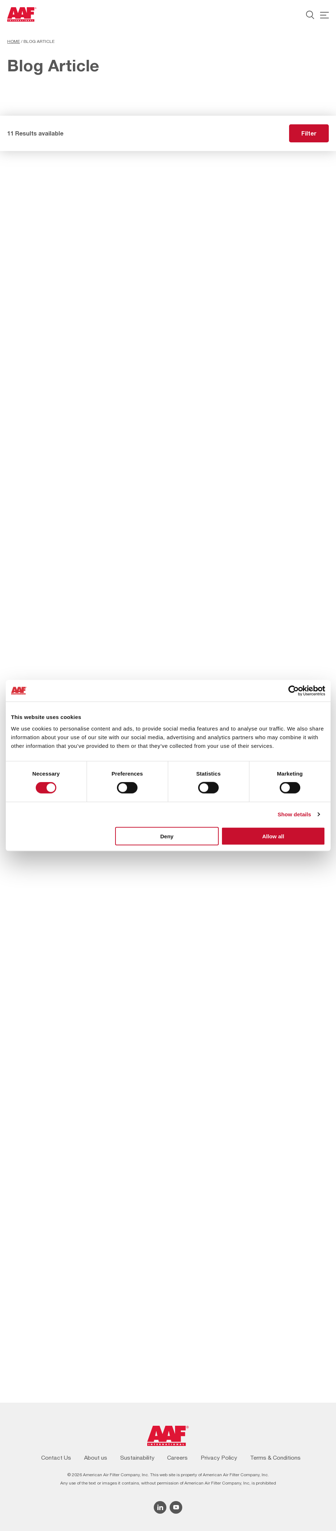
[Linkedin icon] (160, 1507)
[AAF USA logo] (21, 14)
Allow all (273, 836)
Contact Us (56, 1457)
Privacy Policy (219, 1457)
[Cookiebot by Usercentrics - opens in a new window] (293, 690)
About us (95, 1457)
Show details (294, 814)
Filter (309, 133)
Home (13, 41)
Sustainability (137, 1457)
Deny (167, 836)
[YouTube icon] (176, 1507)
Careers (177, 1457)
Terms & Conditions (275, 1457)
